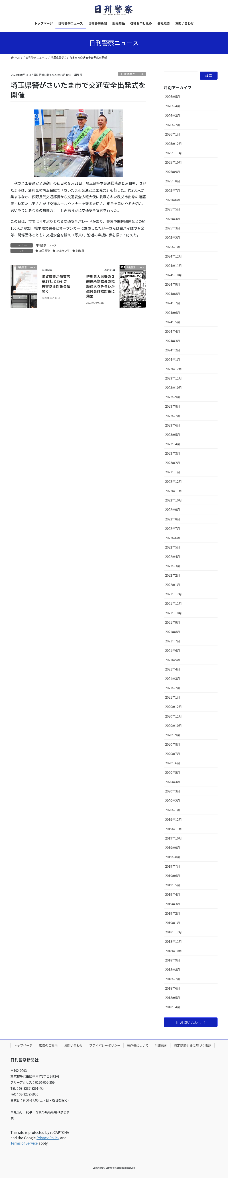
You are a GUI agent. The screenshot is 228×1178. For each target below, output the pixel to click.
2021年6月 (172, 650)
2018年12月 (173, 932)
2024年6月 (172, 312)
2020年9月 (172, 735)
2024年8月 (172, 293)
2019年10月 (173, 838)
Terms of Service (24, 1143)
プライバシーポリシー (104, 1045)
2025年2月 (172, 237)
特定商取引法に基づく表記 (192, 1045)
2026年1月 (172, 134)
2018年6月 (172, 988)
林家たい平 (63, 250)
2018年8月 (172, 969)
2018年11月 (173, 941)
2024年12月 (173, 256)
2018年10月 (173, 951)
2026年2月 (172, 125)
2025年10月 (173, 162)
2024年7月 (172, 303)
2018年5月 (172, 997)
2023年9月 (172, 397)
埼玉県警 (44, 250)
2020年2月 (172, 800)
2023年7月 (172, 416)
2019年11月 (173, 829)
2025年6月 (172, 200)
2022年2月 (172, 575)
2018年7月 (172, 979)
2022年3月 (172, 566)
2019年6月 (172, 875)
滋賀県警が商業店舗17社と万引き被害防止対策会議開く (56, 284)
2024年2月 (172, 350)
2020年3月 (172, 791)
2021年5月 (172, 660)
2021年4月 (172, 669)
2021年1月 (172, 697)
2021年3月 (172, 678)
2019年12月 (173, 819)
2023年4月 (172, 444)
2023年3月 (172, 453)
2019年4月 (172, 894)
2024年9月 (172, 284)
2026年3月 (172, 115)
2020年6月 (172, 763)
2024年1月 (172, 359)
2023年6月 (172, 425)
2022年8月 (172, 519)
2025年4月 (172, 219)
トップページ (23, 1045)
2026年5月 (172, 96)
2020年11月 (173, 716)
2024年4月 (172, 331)
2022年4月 (172, 556)
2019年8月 (172, 857)
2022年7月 (172, 528)
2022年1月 (172, 584)
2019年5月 (172, 885)
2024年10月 (173, 275)
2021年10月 (173, 613)
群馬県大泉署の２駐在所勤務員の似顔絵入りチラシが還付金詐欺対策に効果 (100, 286)
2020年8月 (172, 744)
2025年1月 (172, 247)
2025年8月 (172, 181)
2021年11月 (173, 603)
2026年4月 (172, 106)
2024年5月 (172, 322)
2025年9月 (172, 171)
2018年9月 (172, 960)
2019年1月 (172, 922)
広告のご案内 (48, 1045)
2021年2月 (172, 688)
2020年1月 (172, 810)
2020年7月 (172, 753)
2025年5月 (172, 209)
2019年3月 (172, 904)
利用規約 (161, 1045)
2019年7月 (172, 866)
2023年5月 (172, 434)
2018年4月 (172, 1007)
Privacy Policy (48, 1137)
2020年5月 (172, 772)
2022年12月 (173, 481)
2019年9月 (172, 847)
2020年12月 (173, 706)
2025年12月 (173, 143)
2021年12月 (173, 594)
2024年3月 (172, 340)
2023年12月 (173, 369)
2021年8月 (172, 631)
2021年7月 (172, 641)
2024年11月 (173, 265)
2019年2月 (172, 913)
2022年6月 (172, 538)
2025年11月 (173, 153)
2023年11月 (173, 378)
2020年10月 (173, 725)
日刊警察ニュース (132, 74)
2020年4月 (172, 782)
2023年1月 (172, 472)
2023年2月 (172, 462)
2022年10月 (173, 500)
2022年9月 (172, 509)
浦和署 (80, 250)
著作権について (138, 1045)
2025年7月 (172, 190)
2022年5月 (172, 547)
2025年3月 (172, 228)
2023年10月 (173, 387)
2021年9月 (172, 622)
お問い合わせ (73, 1045)
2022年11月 (173, 491)
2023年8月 (172, 406)
